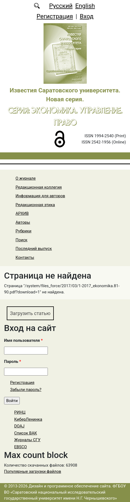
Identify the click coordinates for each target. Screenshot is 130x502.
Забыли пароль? (26, 389)
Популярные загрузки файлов (32, 471)
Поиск (22, 239)
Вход (87, 16)
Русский (61, 5)
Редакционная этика (35, 204)
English (85, 5)
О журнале (26, 178)
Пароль (12, 361)
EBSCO (20, 446)
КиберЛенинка (28, 419)
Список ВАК (25, 433)
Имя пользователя (23, 340)
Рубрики (24, 231)
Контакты (25, 257)
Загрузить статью (30, 313)
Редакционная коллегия (39, 187)
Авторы (23, 222)
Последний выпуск (34, 248)
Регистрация (54, 16)
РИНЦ (20, 412)
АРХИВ (22, 213)
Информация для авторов (40, 195)
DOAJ (19, 426)
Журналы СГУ (27, 439)
